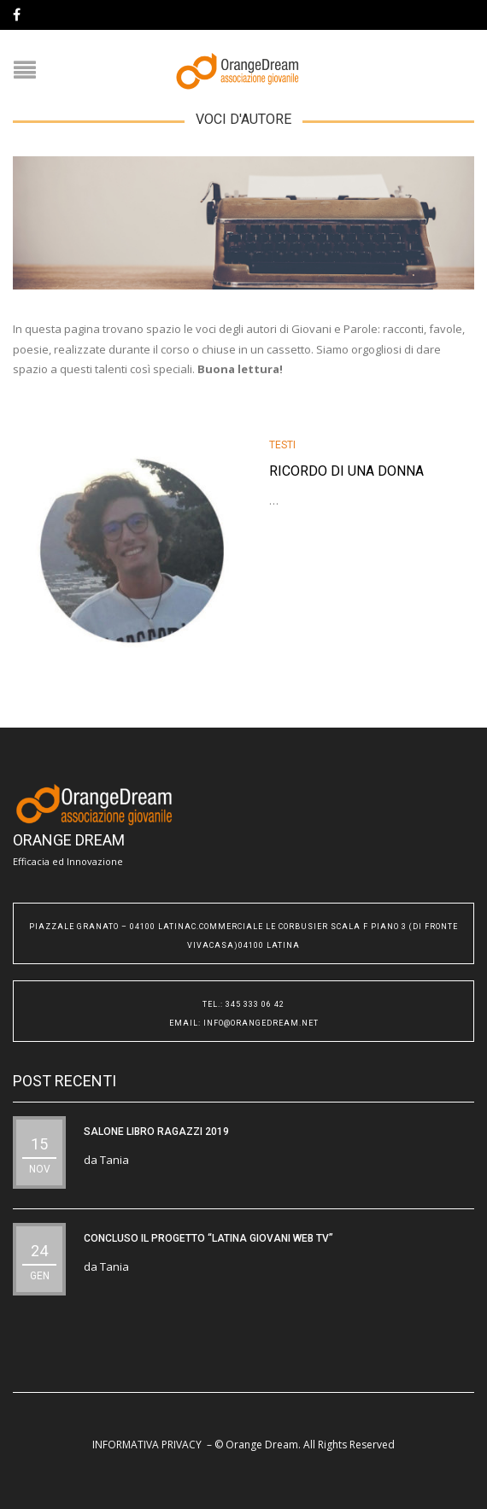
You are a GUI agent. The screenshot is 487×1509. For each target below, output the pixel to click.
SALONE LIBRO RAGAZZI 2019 (156, 1132)
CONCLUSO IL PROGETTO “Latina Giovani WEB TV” (208, 1238)
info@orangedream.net (261, 1023)
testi (282, 445)
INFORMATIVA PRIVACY (147, 1444)
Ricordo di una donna (346, 471)
